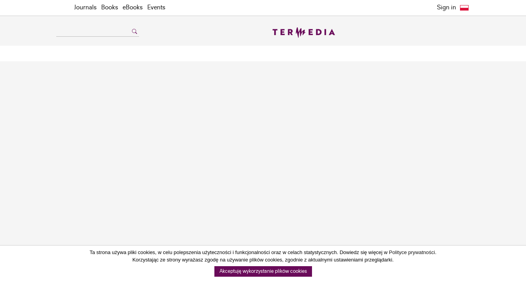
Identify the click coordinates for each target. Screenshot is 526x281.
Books (109, 7)
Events (156, 7)
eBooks (133, 7)
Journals (85, 7)
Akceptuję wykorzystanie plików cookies (263, 271)
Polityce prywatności (412, 252)
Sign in (446, 7)
